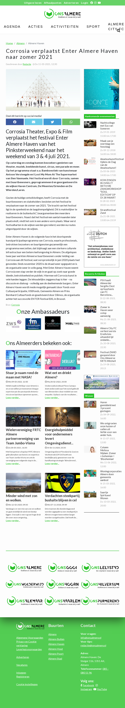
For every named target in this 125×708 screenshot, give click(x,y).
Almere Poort (55, 653)
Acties (35, 26)
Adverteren (71, 2)
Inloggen (21, 672)
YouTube (102, 689)
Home (9, 43)
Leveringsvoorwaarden (29, 649)
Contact (88, 625)
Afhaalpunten (53, 2)
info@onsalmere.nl (91, 637)
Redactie (27, 64)
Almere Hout (55, 648)
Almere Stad (55, 658)
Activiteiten (65, 26)
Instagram (86, 689)
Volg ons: (87, 681)
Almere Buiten (56, 639)
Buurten (56, 625)
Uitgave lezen (33, 2)
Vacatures (22, 664)
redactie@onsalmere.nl (93, 645)
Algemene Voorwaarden (29, 637)
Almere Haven (56, 643)
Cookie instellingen (27, 684)
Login (84, 2)
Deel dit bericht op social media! (24, 115)
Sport (93, 26)
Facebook (88, 685)
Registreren (22, 676)
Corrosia (15, 305)
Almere (20, 43)
